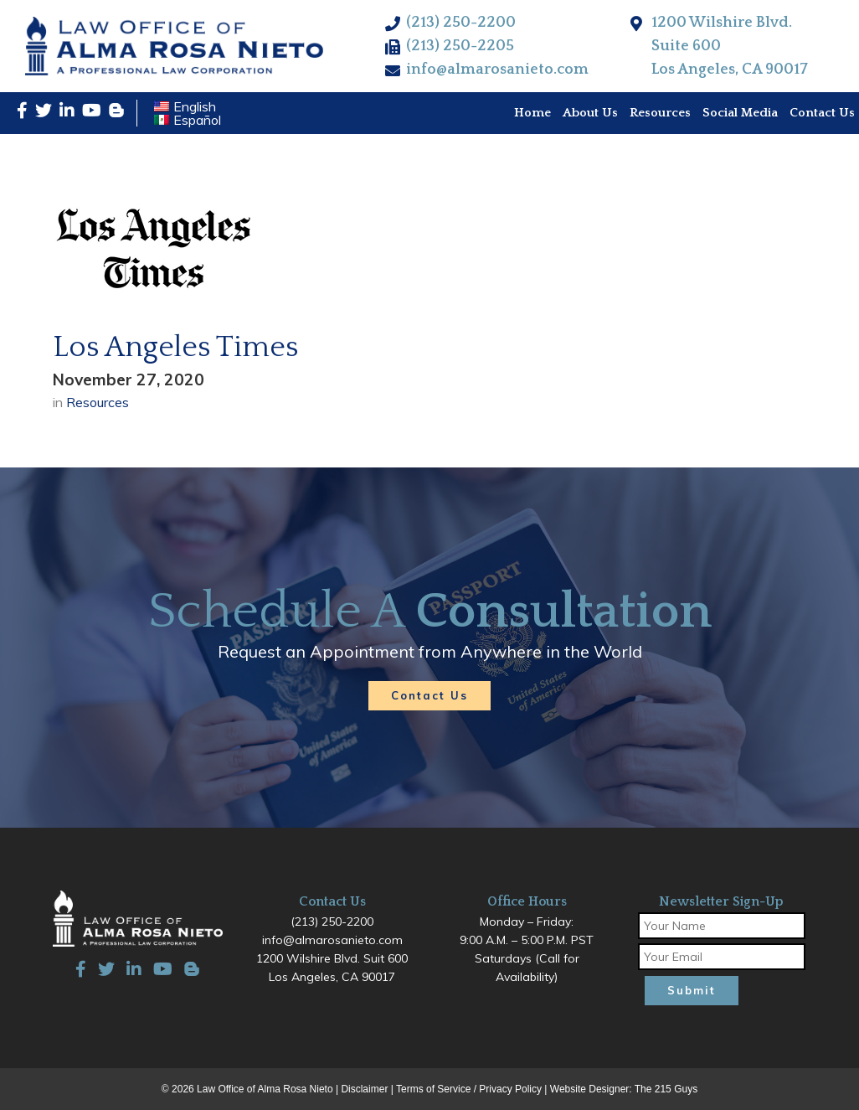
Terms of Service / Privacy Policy (469, 1089)
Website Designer (590, 1089)
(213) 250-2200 (461, 22)
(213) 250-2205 (460, 46)
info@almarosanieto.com (497, 69)
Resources (97, 402)
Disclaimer (364, 1089)
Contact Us (429, 695)
